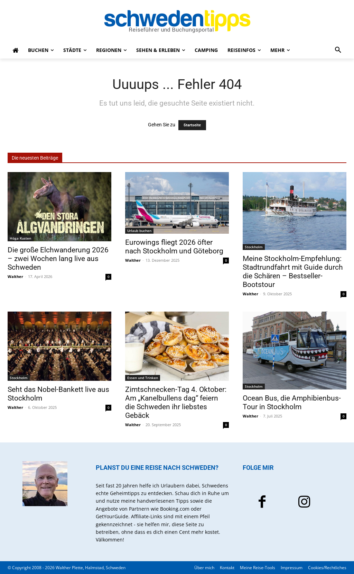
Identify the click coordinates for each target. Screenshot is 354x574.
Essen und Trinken (142, 377)
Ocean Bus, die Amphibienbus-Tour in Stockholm (292, 402)
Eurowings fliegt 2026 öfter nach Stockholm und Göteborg (174, 246)
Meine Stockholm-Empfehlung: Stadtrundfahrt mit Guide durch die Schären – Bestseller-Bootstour (293, 271)
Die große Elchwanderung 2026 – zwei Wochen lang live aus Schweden (58, 258)
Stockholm (254, 246)
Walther (15, 276)
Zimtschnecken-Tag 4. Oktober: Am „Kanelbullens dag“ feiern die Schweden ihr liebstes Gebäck (175, 402)
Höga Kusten (20, 238)
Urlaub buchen (139, 230)
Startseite (192, 125)
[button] (338, 50)
